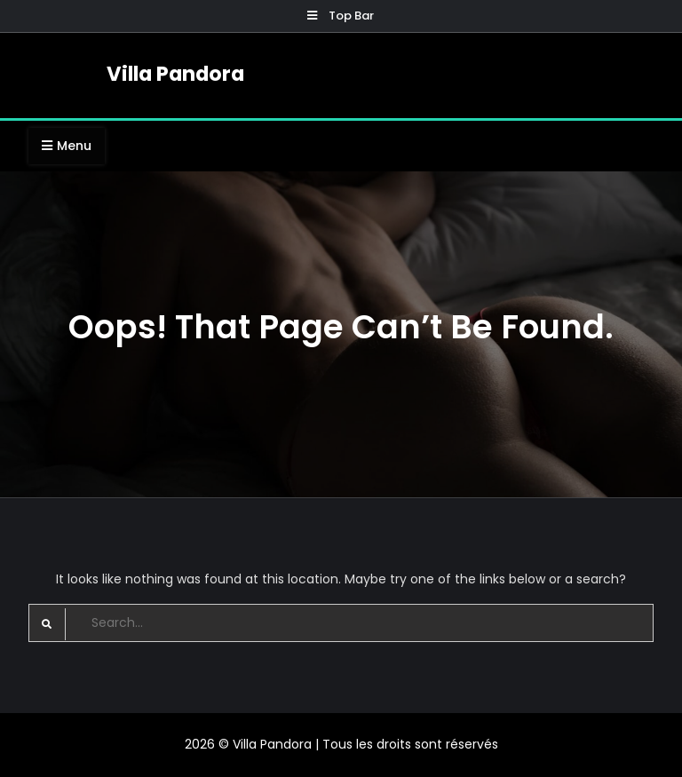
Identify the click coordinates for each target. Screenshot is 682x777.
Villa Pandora (175, 73)
